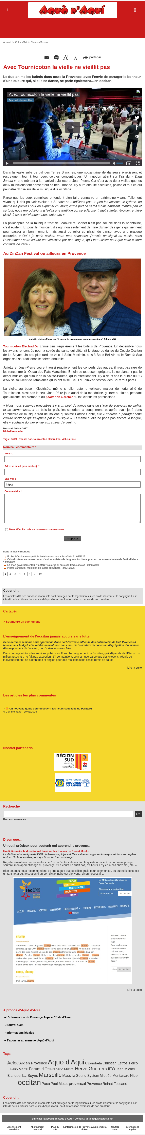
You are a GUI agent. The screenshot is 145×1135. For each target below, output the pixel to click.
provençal (77, 1083)
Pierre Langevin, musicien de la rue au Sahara (31, 567)
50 (40, 573)
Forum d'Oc (39, 1069)
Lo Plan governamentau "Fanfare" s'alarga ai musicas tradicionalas (44, 565)
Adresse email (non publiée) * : (22, 466)
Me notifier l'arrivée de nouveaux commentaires (36, 529)
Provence (94, 1084)
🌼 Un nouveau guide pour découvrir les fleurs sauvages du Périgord (48, 709)
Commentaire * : (13, 491)
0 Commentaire (12, 712)
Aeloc (13, 1062)
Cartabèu (10, 611)
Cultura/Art (21, 42)
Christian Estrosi (115, 1063)
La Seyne (30, 1075)
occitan (29, 1082)
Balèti (14, 439)
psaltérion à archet (59, 397)
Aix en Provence (33, 1063)
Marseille (50, 1075)
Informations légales (19, 1032)
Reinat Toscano (115, 1084)
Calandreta (93, 1063)
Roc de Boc (25, 439)
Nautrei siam (13, 1025)
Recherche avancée (14, 819)
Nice (134, 1075)
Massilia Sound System (80, 1076)
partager (91, 57)
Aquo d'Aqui (66, 1062)
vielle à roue (69, 439)
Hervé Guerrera (91, 1068)
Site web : (10, 478)
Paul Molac (59, 1084)
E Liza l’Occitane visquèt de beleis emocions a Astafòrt (37, 556)
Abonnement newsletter (14, 1128)
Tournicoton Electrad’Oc (21, 346)
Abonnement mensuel (37, 1128)
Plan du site (55, 1128)
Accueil (7, 42)
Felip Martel (19, 1069)
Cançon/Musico (39, 42)
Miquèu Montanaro (114, 1076)
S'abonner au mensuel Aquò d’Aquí (29, 1040)
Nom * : (8, 453)
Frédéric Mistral (62, 1069)
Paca (46, 1084)
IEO (111, 1068)
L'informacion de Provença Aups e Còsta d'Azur (37, 1017)
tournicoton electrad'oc (47, 439)
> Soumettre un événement (21, 621)
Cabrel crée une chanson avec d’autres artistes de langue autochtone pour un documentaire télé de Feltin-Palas (70, 559)
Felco (133, 1063)
